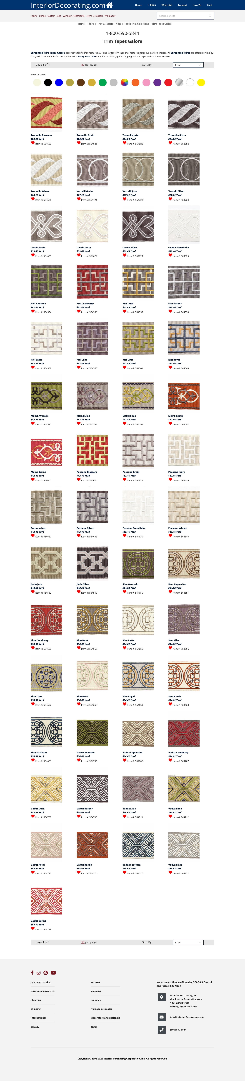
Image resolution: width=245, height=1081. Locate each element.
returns (95, 982)
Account (182, 5)
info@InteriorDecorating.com (187, 1016)
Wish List (167, 5)
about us (36, 1000)
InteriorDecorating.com (72, 5)
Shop (153, 4)
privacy (35, 1026)
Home (138, 5)
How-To (197, 5)
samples (96, 1000)
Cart (209, 5)
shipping (35, 1008)
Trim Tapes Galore (162, 23)
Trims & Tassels (94, 15)
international (38, 1017)
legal (94, 1026)
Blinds (42, 15)
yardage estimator (101, 1008)
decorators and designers (105, 1017)
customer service (40, 982)
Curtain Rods (54, 15)
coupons (96, 990)
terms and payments (43, 990)
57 (83, 64)
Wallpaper (110, 15)
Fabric (34, 15)
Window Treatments (74, 15)
